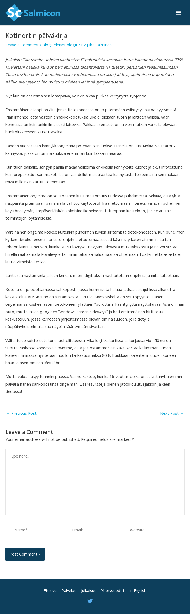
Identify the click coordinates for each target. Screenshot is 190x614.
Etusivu (50, 590)
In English (137, 590)
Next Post (172, 413)
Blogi (47, 44)
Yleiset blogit (65, 44)
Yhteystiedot (112, 590)
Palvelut (69, 590)
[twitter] (90, 601)
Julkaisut (88, 590)
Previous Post (21, 413)
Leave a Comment (22, 44)
